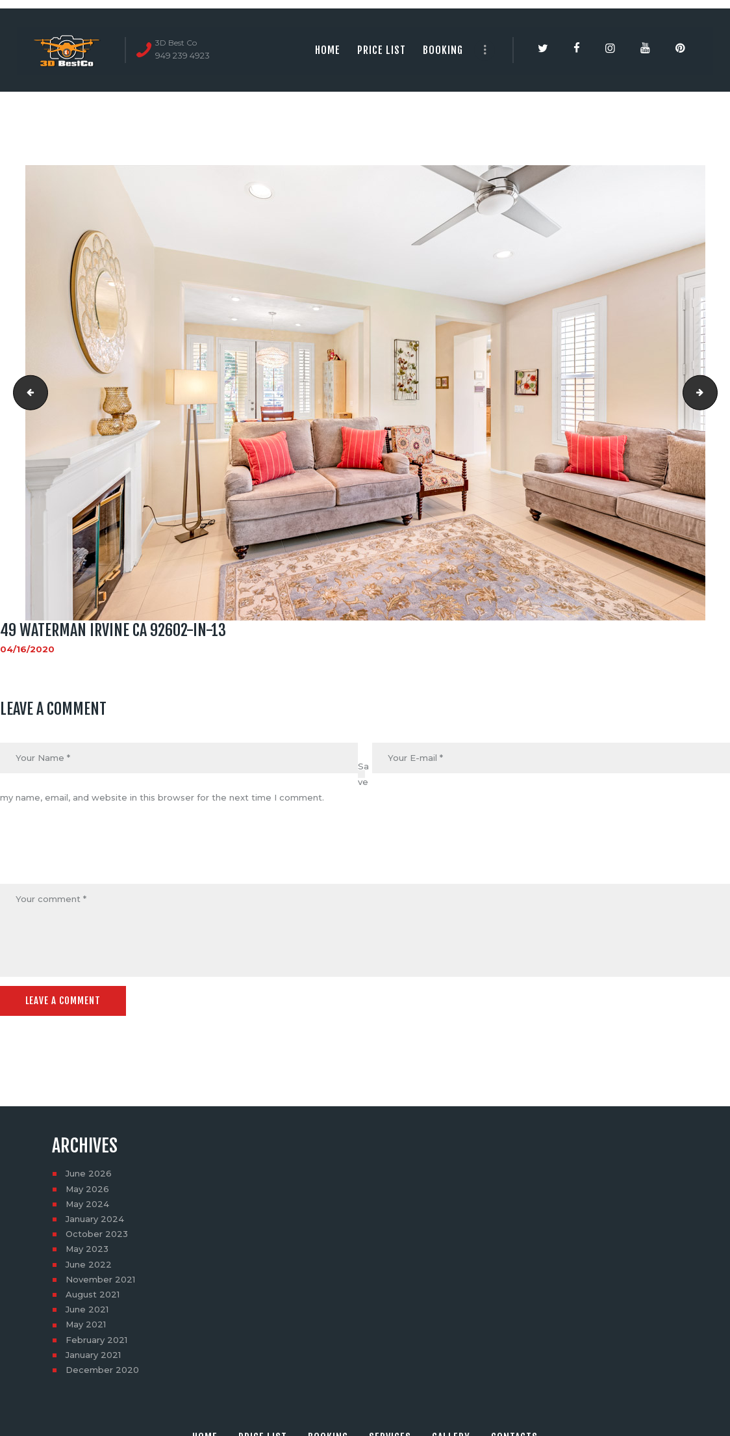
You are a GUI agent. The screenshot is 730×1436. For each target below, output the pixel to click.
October (97, 1234)
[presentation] (98, 852)
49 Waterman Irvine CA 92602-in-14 (713, 393)
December (102, 1369)
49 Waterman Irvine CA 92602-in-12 (26, 393)
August (93, 1294)
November (100, 1279)
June (89, 1173)
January (95, 1219)
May (87, 1188)
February (96, 1339)
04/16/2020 (27, 649)
